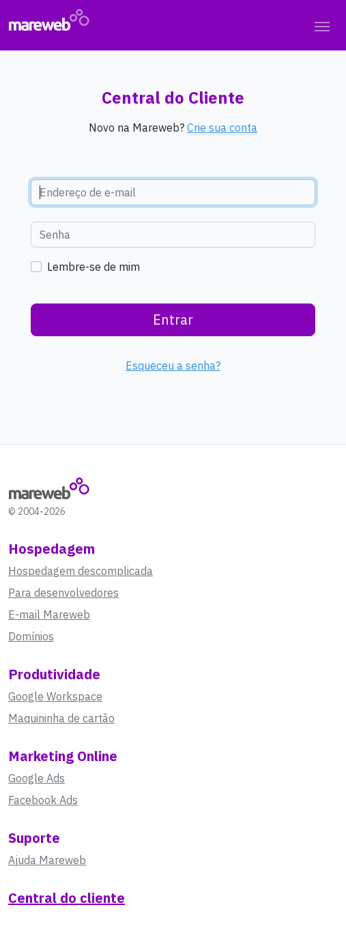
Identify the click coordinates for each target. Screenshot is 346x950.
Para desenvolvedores (63, 592)
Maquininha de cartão (61, 718)
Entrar (173, 319)
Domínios (31, 636)
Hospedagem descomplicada (80, 571)
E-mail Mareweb (49, 614)
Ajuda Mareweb (47, 860)
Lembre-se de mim (93, 266)
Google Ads (36, 778)
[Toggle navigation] (322, 25)
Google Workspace (55, 696)
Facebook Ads (43, 800)
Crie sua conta (222, 127)
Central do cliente (66, 898)
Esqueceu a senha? (173, 365)
